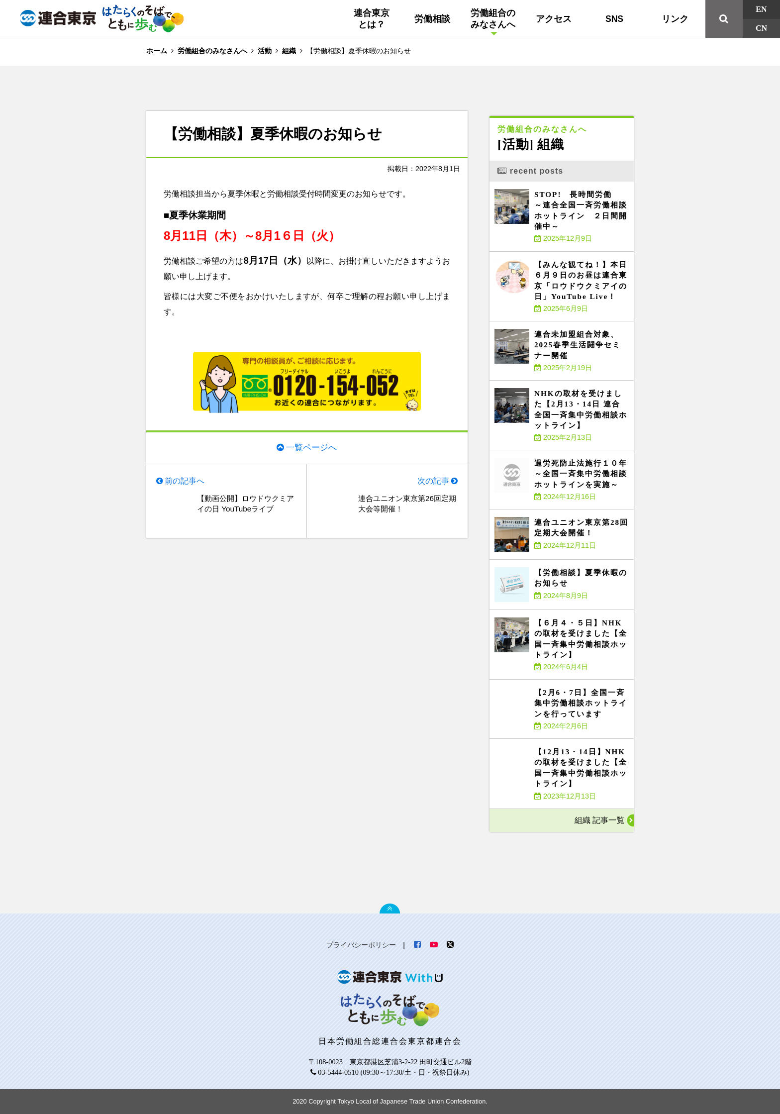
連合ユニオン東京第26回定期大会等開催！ (406, 505)
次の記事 (433, 482)
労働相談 (432, 19)
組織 (289, 51)
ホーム (156, 51)
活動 (265, 51)
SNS (614, 19)
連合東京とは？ (372, 18)
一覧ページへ (311, 447)
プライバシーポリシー (361, 945)
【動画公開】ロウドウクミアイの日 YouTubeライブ (244, 505)
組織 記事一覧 (599, 820)
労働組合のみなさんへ (493, 18)
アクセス (554, 19)
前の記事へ (185, 482)
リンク (675, 19)
